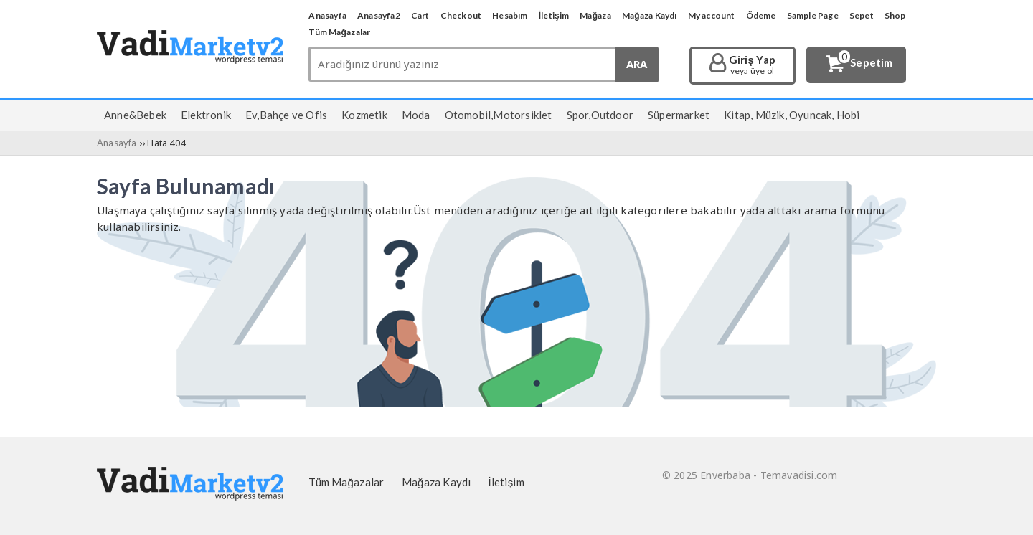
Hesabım (509, 15)
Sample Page (813, 15)
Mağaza (595, 15)
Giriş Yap (752, 65)
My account (711, 15)
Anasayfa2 (378, 15)
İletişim (554, 15)
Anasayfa (327, 15)
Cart (420, 15)
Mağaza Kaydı (649, 15)
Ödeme (761, 15)
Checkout (461, 15)
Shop (895, 15)
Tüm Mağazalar (339, 32)
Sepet (861, 15)
